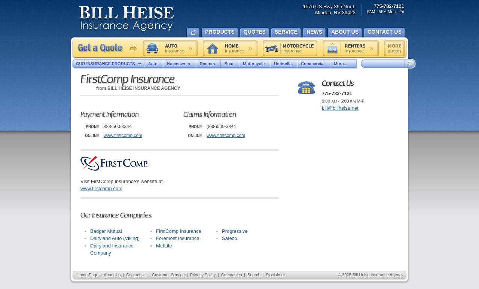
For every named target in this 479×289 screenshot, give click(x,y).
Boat (230, 63)
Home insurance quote (230, 48)
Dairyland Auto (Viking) (115, 238)
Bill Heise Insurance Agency (126, 19)
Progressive (235, 231)
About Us (112, 275)
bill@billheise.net (340, 108)
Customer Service (168, 275)
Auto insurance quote (170, 48)
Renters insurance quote (351, 48)
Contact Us (136, 275)
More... (343, 63)
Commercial (313, 63)
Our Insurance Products (110, 64)
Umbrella (283, 63)
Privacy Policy (203, 275)
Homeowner (179, 63)
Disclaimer (275, 275)
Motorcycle (254, 63)
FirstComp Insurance (178, 231)
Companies (231, 275)
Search (253, 275)
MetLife (164, 246)
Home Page (87, 275)
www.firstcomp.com (123, 135)
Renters (208, 63)
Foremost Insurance (177, 238)
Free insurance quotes (394, 48)
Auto (153, 63)
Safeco (229, 238)
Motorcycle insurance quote (290, 48)
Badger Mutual (106, 231)
